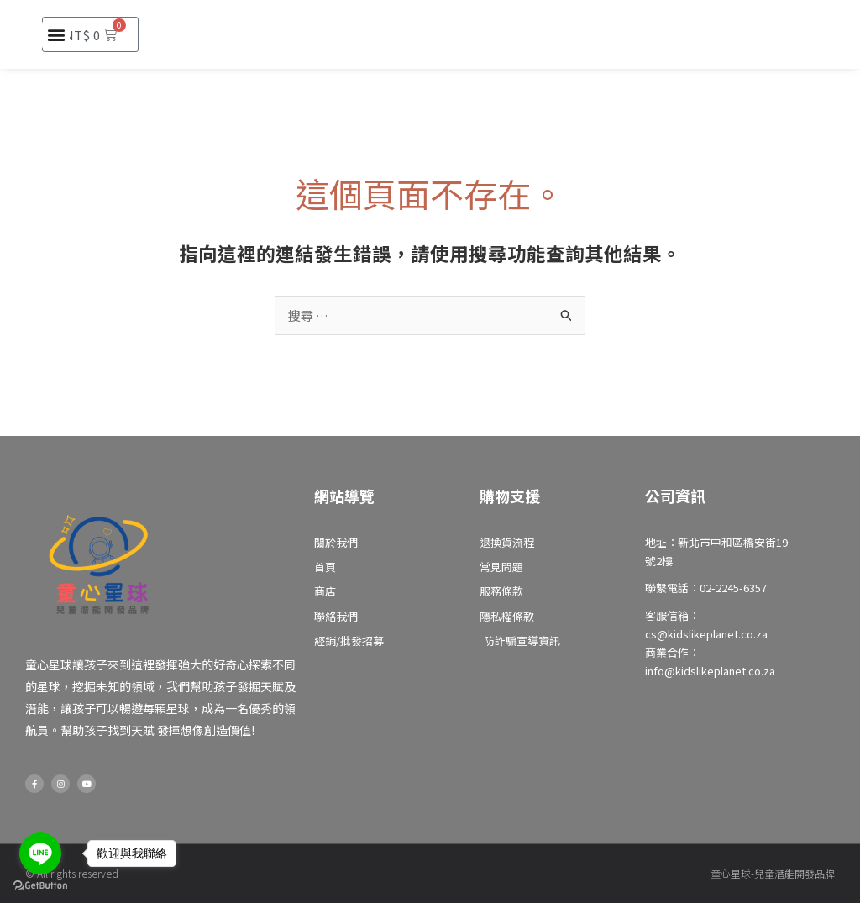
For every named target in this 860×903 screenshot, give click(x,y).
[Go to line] (40, 853)
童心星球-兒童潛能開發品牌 (773, 873)
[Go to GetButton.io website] (40, 885)
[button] (56, 35)
